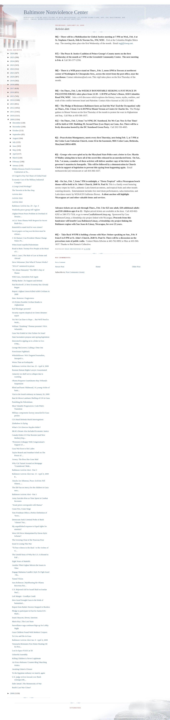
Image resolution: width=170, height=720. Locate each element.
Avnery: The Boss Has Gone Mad (25, 459)
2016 (12, 92)
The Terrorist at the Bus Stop (23, 190)
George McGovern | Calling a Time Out (27, 347)
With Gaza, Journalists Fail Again (25, 277)
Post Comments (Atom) (75, 272)
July (14, 142)
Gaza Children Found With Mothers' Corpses (29, 632)
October (16, 130)
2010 (12, 115)
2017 (12, 88)
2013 (12, 104)
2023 (12, 65)
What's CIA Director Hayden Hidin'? (26, 427)
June (15, 146)
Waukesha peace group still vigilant (26, 210)
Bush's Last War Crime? (21, 687)
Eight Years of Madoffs (21, 561)
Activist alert (17, 194)
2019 (12, 80)
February (16, 161)
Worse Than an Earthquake (22, 362)
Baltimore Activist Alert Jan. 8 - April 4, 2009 (30, 640)
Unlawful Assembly (20, 654)
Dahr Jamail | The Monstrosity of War (26, 683)
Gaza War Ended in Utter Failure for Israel (28, 333)
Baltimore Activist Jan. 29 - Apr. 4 (25, 206)
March (15, 158)
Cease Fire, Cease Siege (21, 509)
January (16, 165)
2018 (12, 84)
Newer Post (59, 266)
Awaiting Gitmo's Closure (22, 669)
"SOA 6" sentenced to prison (23, 266)
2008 (12, 693)
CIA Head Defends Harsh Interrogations (27, 419)
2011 (12, 112)
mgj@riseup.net (126, 43)
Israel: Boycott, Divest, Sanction (24, 617)
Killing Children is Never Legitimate (26, 658)
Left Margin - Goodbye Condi (23, 596)
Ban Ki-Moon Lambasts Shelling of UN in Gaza (31, 398)
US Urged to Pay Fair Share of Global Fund (29, 176)
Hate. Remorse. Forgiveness (23, 298)
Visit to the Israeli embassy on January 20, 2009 (30, 394)
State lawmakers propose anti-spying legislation (30, 337)
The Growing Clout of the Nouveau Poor (28, 540)
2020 (12, 77)
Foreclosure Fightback (20, 351)
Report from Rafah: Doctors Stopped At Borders (31, 607)
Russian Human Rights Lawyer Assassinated (29, 370)
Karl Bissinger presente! (21, 309)
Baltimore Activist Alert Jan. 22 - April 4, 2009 (30, 366)
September (17, 134)
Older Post (136, 266)
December (17, 123)
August (16, 138)
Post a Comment (60, 262)
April (15, 154)
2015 (12, 96)
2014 (12, 100)
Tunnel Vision (17, 579)
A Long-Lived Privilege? (21, 186)
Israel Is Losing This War (22, 544)
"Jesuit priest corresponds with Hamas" (27, 505)
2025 (12, 57)
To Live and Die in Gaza (21, 636)
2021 (12, 73)
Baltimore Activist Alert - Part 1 (24, 494)
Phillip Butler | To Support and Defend (27, 281)
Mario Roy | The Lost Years (23, 621)
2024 (12, 61)
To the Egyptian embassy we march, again (28, 673)
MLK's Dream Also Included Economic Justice (30, 431)
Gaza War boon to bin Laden (23, 448)
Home (98, 266)
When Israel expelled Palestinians (25, 245)
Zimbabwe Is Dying (20, 423)
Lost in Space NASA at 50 (22, 650)
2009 (12, 119)
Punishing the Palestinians (22, 402)
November (17, 127)
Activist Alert (17, 198)
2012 (12, 108)
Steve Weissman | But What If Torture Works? (30, 262)
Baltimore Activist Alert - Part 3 (24, 470)
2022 (12, 69)
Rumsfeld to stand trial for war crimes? (27, 227)
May (15, 150)
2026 (12, 53)
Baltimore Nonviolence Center (56, 12)
